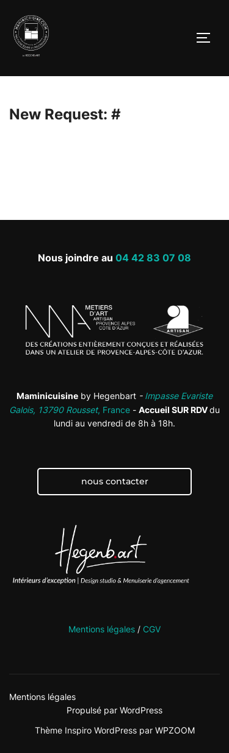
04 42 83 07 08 (153, 258)
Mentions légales (101, 629)
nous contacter (114, 481)
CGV (152, 629)
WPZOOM (175, 730)
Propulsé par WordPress (114, 710)
